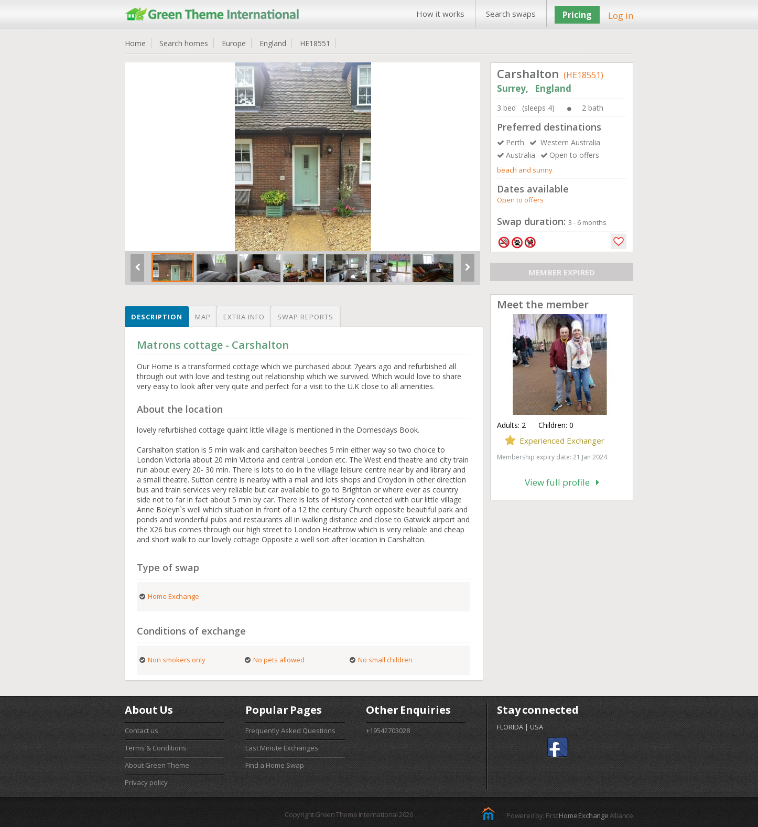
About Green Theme (157, 765)
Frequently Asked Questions (290, 730)
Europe (234, 43)
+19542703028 (388, 730)
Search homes (183, 43)
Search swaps (511, 13)
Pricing (577, 14)
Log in (620, 15)
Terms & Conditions (156, 748)
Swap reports (305, 316)
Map (203, 316)
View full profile (562, 482)
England (272, 43)
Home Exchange (583, 815)
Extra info (244, 316)
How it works (440, 13)
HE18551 (315, 43)
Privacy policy (146, 782)
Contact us (141, 730)
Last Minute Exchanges (281, 748)
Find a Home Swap (274, 765)
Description (156, 316)
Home (135, 43)
